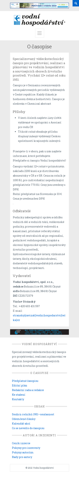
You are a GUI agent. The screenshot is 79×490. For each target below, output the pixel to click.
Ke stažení (18, 394)
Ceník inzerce (21, 443)
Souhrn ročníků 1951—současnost (33, 414)
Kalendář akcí (21, 423)
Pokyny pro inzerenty (26, 448)
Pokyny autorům (23, 452)
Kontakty (18, 399)
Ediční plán (19, 385)
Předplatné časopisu (25, 381)
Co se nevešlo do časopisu (28, 428)
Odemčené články (23, 419)
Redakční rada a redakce (28, 390)
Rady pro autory (22, 457)
